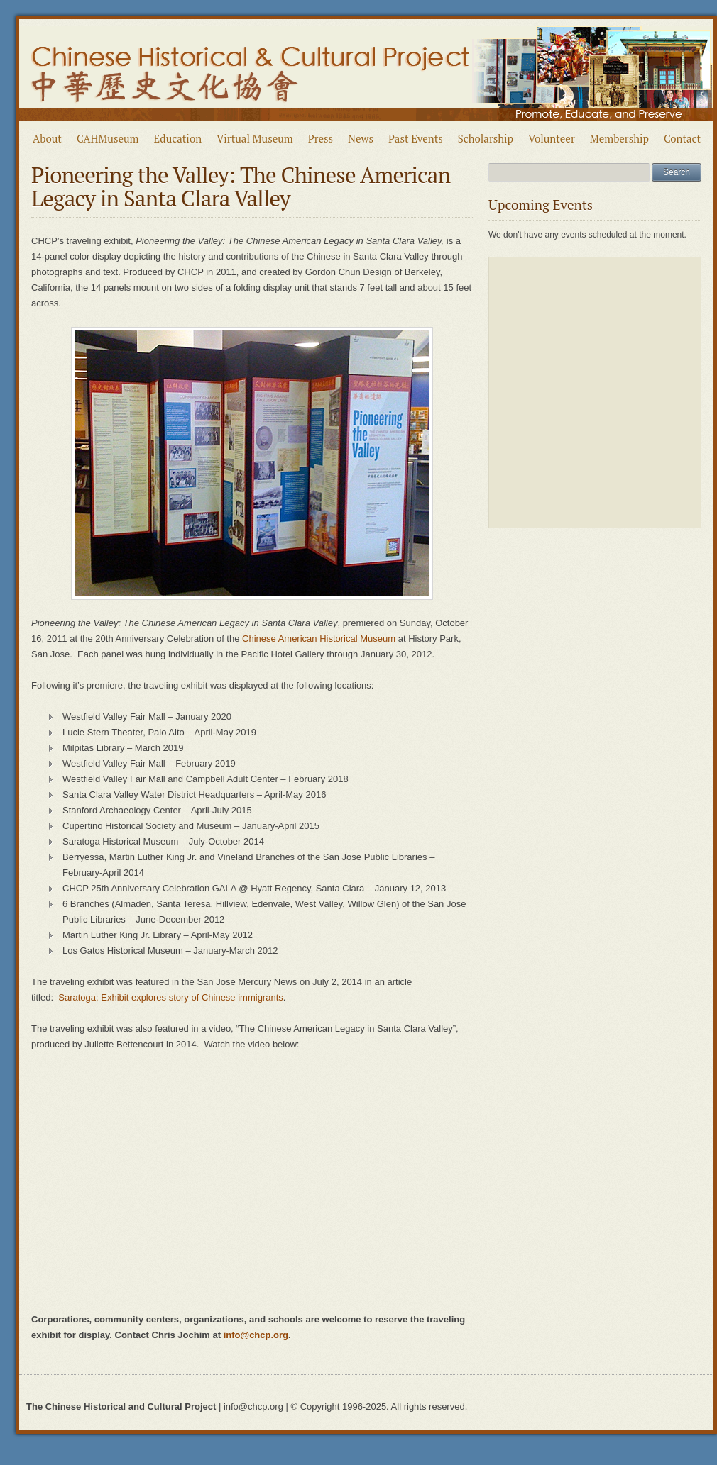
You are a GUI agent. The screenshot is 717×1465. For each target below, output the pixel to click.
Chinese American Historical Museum (318, 638)
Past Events (415, 138)
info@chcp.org (256, 1335)
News (360, 138)
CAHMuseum (108, 138)
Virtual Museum (255, 138)
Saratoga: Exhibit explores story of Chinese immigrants (170, 997)
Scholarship (485, 138)
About (47, 138)
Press (320, 138)
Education (178, 138)
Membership (619, 138)
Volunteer (551, 138)
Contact (682, 138)
